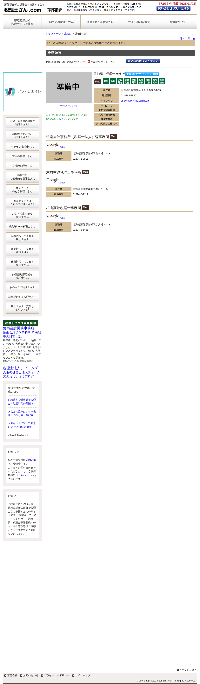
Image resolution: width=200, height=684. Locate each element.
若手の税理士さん (22, 156)
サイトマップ (82, 675)
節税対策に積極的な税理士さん (22, 177)
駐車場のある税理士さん (22, 296)
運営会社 (12, 675)
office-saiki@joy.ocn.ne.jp (135, 100)
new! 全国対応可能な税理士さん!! (22, 123)
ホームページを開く (68, 106)
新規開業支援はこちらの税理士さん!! (22, 202)
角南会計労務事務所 (18, 328)
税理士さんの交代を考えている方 (22, 308)
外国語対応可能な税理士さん (22, 276)
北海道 (68, 33)
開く (182, 38)
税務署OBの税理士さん (22, 226)
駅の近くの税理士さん (22, 287)
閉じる (191, 38)
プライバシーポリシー (56, 675)
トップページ (53, 33)
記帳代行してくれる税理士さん (22, 238)
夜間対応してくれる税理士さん (22, 250)
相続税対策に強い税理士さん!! (22, 135)
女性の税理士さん (22, 165)
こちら (63, 119)
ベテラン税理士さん (22, 146)
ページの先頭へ (188, 669)
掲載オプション (27, 475)
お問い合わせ (30, 675)
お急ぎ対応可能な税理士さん (22, 215)
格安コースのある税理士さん (22, 190)
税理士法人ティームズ (20, 368)
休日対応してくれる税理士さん (22, 263)
